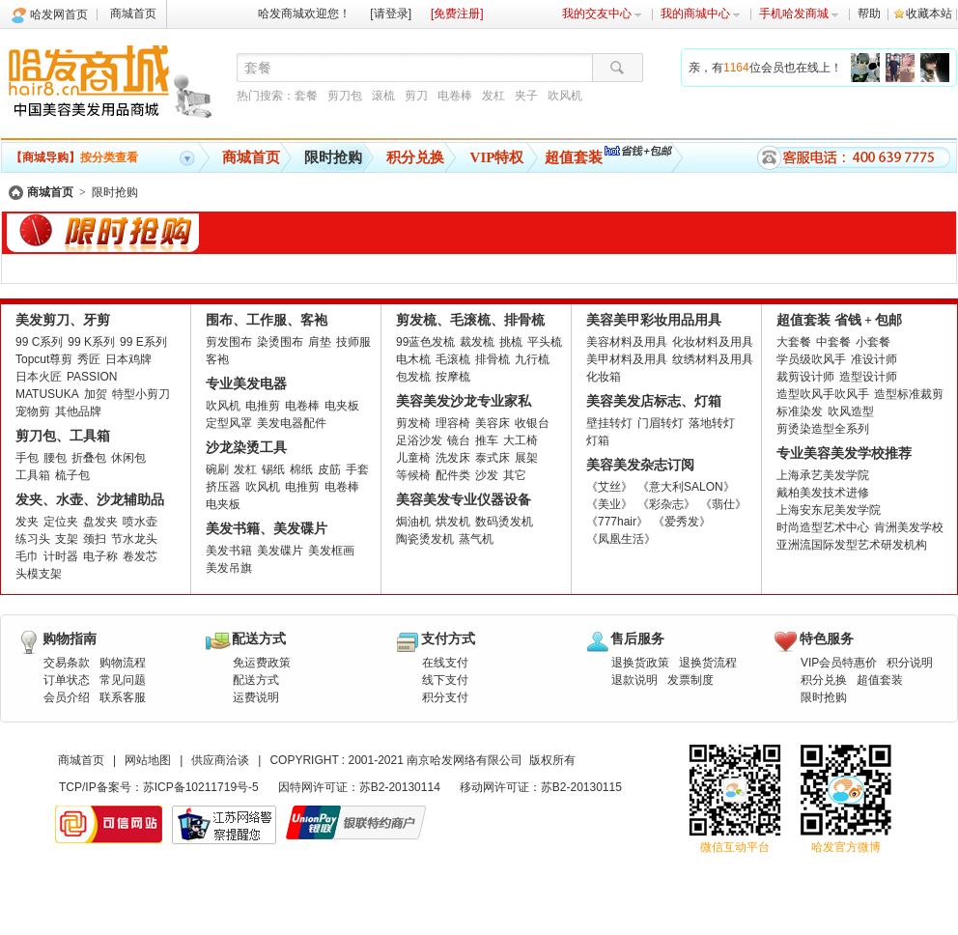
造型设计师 (868, 376)
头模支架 (38, 574)
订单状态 (66, 680)
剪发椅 (413, 423)
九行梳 (532, 359)
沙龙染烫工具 (246, 447)
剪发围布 (229, 342)
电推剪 (262, 405)
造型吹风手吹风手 (822, 394)
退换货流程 (708, 662)
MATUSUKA (47, 394)
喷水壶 (140, 521)
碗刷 (217, 469)
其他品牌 (78, 411)
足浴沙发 (419, 440)
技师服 (353, 342)
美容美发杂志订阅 (640, 465)
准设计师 (874, 359)
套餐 (306, 95)
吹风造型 (851, 411)
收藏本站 (929, 13)
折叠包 (88, 458)
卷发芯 (140, 556)
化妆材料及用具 (712, 342)
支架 (66, 539)
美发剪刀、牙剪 (62, 320)
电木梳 (413, 359)
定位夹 (60, 521)
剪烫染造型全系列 (822, 429)
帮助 (869, 13)
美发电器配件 (291, 423)
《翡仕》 (723, 504)
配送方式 (256, 680)
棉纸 (301, 469)
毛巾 (27, 556)
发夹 (27, 521)
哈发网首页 (59, 14)
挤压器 (223, 487)
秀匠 (88, 359)
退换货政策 (640, 662)
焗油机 (413, 521)
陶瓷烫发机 (425, 539)
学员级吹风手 (811, 359)
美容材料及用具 (626, 342)
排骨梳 (492, 359)
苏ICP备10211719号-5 (201, 787)
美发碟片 (280, 550)
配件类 (453, 475)
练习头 (32, 539)
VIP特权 (497, 157)
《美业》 (609, 504)
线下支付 (445, 680)
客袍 (217, 359)
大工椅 (520, 440)
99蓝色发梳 (425, 342)
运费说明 (256, 697)
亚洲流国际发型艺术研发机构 (851, 545)
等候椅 (413, 475)
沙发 (486, 475)
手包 (27, 458)
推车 (486, 440)
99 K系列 (91, 342)
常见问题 (122, 680)
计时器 (60, 556)
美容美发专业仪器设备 (463, 500)
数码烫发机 (504, 521)
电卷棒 (454, 95)
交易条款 (66, 662)
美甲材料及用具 (626, 359)
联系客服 (122, 697)
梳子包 (72, 475)
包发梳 (413, 376)
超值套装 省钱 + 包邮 (839, 320)
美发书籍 (229, 550)
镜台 (458, 440)
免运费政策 (262, 662)
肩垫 (319, 342)
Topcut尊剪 (43, 359)
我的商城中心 (701, 13)
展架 (526, 458)
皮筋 (329, 469)
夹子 (526, 95)
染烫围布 (280, 342)
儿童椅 (413, 458)
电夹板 (341, 405)
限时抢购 (333, 157)
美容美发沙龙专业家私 (463, 401)
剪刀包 (344, 95)
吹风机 (565, 95)
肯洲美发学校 (909, 527)
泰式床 (492, 458)
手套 (357, 469)
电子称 (100, 556)
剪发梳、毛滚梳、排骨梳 (470, 320)
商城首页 (133, 13)
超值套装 (574, 157)
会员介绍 (66, 697)
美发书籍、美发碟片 (266, 529)
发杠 (493, 95)
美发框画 (331, 550)
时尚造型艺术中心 (822, 527)
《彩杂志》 (666, 504)
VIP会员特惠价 (839, 662)
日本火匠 (38, 376)
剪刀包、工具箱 (62, 436)
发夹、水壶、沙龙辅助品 (89, 500)
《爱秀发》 (682, 521)
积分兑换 (415, 157)
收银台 (532, 423)
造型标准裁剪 (909, 394)
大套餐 (793, 342)
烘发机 (453, 521)
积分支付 (445, 697)
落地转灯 (712, 423)
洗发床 (453, 458)
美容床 (492, 423)
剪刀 (416, 95)
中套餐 (833, 342)
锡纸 (273, 469)
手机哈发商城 (799, 13)
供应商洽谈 (220, 760)
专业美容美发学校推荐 (844, 453)
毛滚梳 (453, 359)
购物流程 (122, 662)
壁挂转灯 (609, 423)
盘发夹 (100, 521)
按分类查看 (74, 157)
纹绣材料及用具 (712, 359)
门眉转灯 (660, 423)
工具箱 (32, 475)
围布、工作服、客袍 (266, 320)
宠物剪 (32, 411)
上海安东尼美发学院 (828, 510)
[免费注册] (457, 13)
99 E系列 (143, 342)
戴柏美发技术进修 (822, 492)
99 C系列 (39, 342)
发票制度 (690, 680)
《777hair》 (617, 521)
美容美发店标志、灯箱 (653, 401)
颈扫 (94, 539)
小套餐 (873, 342)
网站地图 (148, 760)
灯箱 (597, 440)
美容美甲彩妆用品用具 (653, 320)
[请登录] (390, 13)
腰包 (55, 458)
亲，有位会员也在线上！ (765, 67)
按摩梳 (453, 376)
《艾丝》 (609, 487)
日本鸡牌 (128, 359)
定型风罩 (229, 423)
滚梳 (383, 95)
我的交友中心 (602, 13)
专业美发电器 (246, 384)
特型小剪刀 (141, 394)
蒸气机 (476, 539)
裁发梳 (477, 342)
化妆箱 (603, 376)
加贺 (95, 394)
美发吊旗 (229, 568)
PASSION (92, 376)
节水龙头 (134, 539)
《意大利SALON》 (686, 487)
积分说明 (910, 662)
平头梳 (544, 342)
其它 (514, 475)
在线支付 (445, 662)
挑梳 (510, 342)
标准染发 (799, 411)
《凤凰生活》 (621, 539)
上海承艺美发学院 (822, 475)
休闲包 (128, 458)
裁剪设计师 (805, 376)
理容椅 (453, 423)
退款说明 (634, 680)
